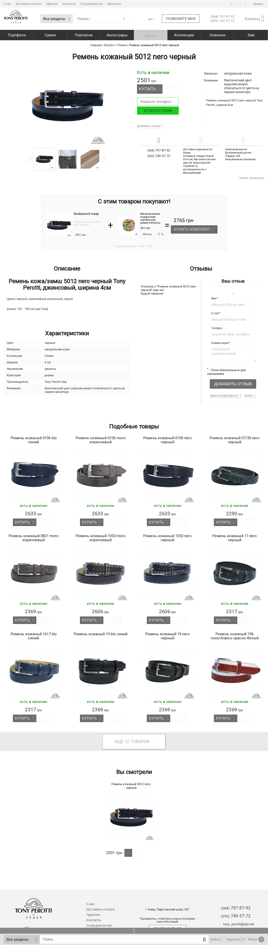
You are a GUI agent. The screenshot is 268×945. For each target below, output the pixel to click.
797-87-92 (222, 16)
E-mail (216, 312)
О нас (7, 4)
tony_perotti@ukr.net (236, 924)
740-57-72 (222, 21)
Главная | (96, 45)
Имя (214, 297)
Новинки (217, 35)
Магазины (114, 4)
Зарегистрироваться (224, 394)
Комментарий (220, 341)
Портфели (17, 35)
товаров (140, 741)
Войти (249, 394)
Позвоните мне (181, 19)
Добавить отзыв (148, 125)
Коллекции (184, 35)
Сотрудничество (91, 4)
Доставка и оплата (28, 4)
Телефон (216, 327)
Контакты (69, 4)
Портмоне (84, 35)
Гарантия (52, 4)
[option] (67, 105)
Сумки (50, 35)
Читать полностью (251, 177)
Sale (251, 35)
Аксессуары (117, 35)
